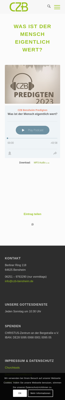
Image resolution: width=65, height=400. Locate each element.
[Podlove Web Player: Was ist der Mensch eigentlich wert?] (32, 131)
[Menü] (55, 7)
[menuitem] (47, 7)
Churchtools (12, 367)
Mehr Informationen (40, 393)
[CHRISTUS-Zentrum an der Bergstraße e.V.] (27, 7)
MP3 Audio (41, 162)
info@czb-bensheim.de (19, 281)
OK (20, 393)
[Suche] (47, 7)
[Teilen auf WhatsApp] (32, 224)
